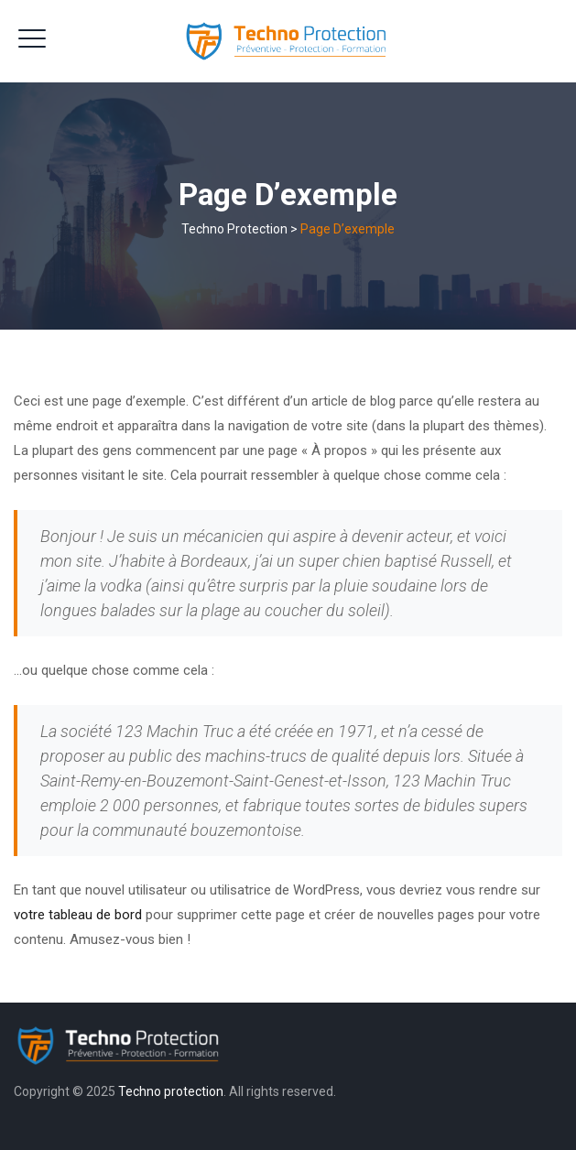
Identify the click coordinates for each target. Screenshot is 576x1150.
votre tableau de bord (78, 914)
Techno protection (170, 1091)
